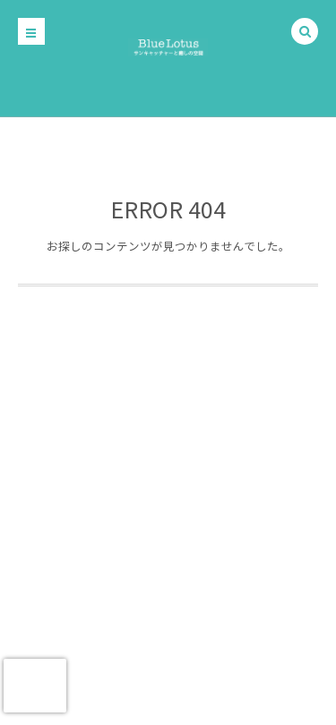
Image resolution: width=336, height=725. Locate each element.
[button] (304, 32)
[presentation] (35, 685)
